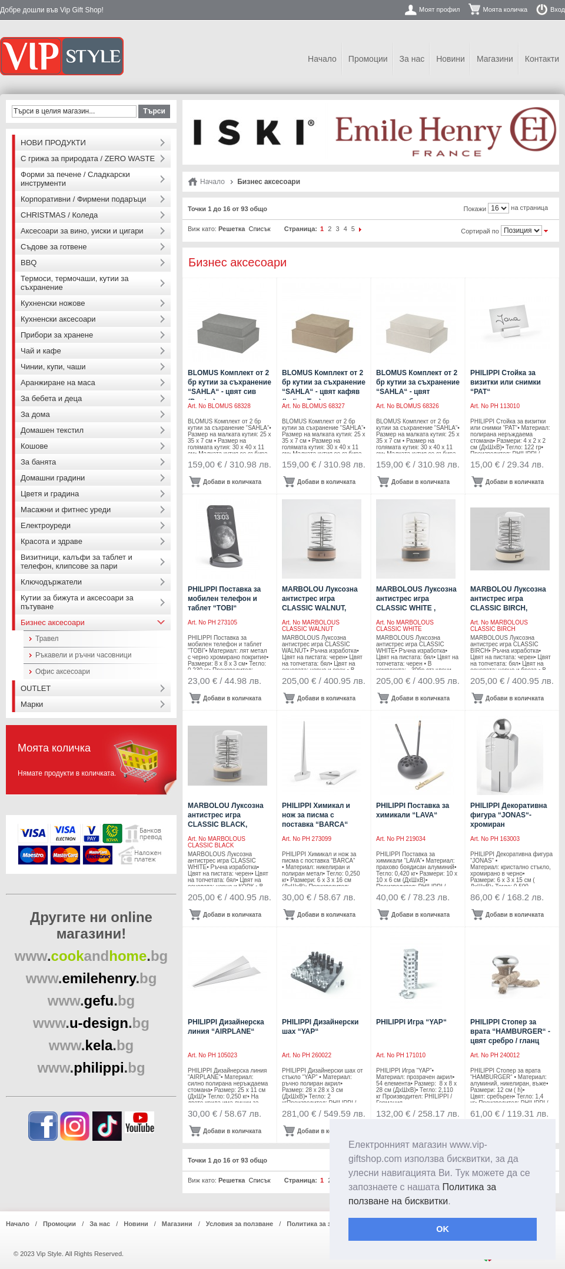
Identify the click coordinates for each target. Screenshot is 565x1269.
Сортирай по (480, 231)
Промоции (368, 59)
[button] (455, 1202)
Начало (322, 59)
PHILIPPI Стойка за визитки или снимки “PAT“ (505, 382)
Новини (450, 59)
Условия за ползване (239, 1223)
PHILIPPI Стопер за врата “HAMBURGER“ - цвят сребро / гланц (510, 1031)
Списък (259, 228)
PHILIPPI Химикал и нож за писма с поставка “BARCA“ (316, 815)
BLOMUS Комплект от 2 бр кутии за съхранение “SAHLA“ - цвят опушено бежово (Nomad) (418, 392)
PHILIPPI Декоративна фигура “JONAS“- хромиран (508, 815)
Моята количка (505, 9)
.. (91, 956)
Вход (557, 9)
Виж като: (202, 228)
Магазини (495, 59)
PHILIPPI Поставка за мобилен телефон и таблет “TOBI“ (224, 598)
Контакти (542, 59)
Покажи (475, 208)
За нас (412, 59)
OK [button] (442, 1229)
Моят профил (439, 9)
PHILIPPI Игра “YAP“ (411, 1022)
